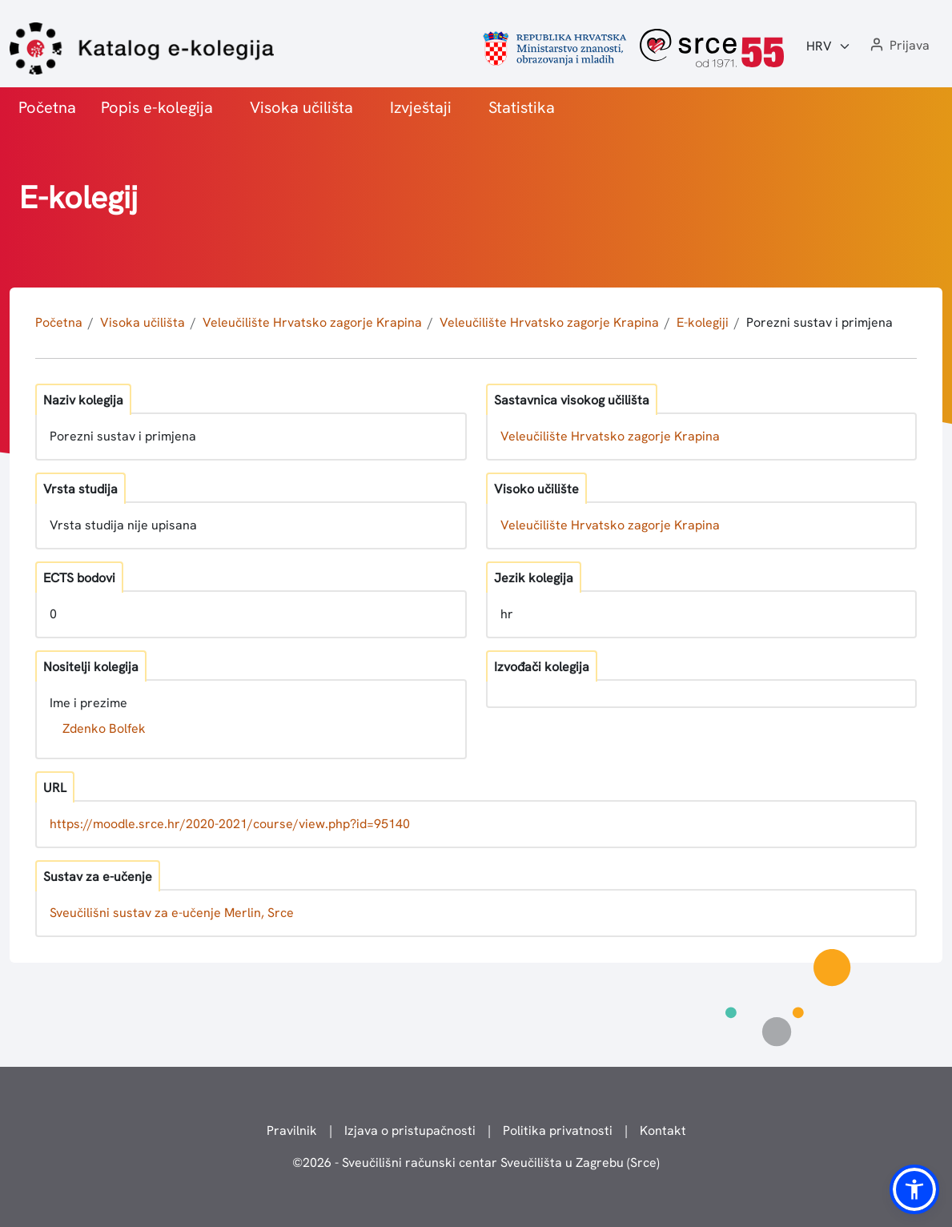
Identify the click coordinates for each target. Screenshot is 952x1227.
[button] (898, 46)
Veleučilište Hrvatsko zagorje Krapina (312, 322)
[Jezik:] (829, 46)
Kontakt (663, 1130)
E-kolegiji (703, 322)
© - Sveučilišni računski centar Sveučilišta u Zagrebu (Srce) (476, 1162)
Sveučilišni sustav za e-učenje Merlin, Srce (172, 912)
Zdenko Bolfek (104, 728)
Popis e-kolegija (157, 107)
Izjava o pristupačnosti (410, 1130)
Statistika (521, 107)
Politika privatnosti (558, 1130)
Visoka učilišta (301, 107)
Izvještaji (421, 107)
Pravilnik (292, 1130)
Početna (47, 107)
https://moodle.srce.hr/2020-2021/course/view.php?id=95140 (230, 823)
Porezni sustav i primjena (819, 322)
